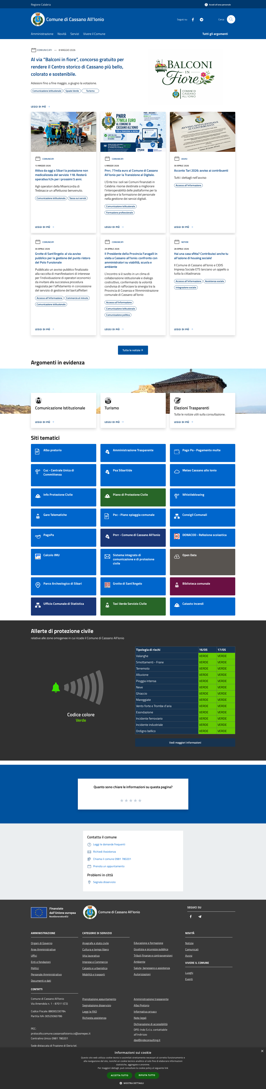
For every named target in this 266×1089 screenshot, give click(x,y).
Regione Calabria (41, 4)
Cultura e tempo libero (95, 949)
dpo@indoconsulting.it (147, 1040)
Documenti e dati (41, 981)
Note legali (140, 1018)
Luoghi (189, 973)
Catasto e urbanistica (94, 968)
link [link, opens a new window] (166, 1068)
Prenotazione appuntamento (99, 999)
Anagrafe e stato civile (95, 943)
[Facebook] (191, 19)
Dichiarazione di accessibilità (150, 1024)
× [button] (262, 1051)
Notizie (181, 242)
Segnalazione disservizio (96, 1005)
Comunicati (44, 50)
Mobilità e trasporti (93, 974)
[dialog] (133, 1068)
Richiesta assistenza (94, 1018)
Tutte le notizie (133, 350)
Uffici (34, 956)
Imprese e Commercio (95, 962)
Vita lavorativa (91, 956)
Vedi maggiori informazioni (185, 742)
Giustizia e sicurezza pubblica (151, 949)
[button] (133, 1083)
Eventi (189, 979)
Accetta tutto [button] (119, 1075)
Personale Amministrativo (46, 974)
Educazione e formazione (148, 943)
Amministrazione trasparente (151, 999)
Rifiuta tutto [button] (147, 1075)
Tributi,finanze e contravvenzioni (153, 955)
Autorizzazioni (142, 974)
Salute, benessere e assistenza (152, 968)
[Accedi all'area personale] (217, 5)
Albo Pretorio (141, 1005)
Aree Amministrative (43, 949)
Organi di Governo (41, 943)
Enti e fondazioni (41, 962)
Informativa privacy (145, 1011)
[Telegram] (200, 19)
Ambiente (139, 962)
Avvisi (180, 158)
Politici (35, 968)
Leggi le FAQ (89, 1011)
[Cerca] (231, 19)
